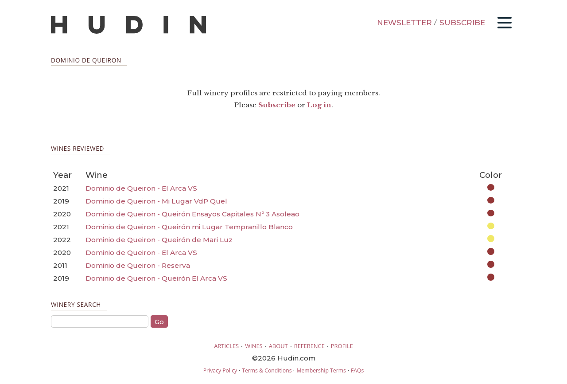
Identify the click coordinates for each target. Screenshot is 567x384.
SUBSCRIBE (462, 22)
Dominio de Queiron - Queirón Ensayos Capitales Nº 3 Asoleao (192, 214)
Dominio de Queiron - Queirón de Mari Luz (159, 239)
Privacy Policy (220, 370)
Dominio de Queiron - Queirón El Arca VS (156, 278)
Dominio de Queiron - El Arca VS (141, 188)
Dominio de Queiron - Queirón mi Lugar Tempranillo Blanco (189, 227)
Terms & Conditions (266, 370)
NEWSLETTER (404, 22)
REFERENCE (309, 346)
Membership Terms (321, 370)
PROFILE (342, 346)
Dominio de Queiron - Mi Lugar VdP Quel (156, 201)
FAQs (357, 370)
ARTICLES (226, 346)
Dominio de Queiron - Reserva (137, 265)
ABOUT (278, 346)
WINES (254, 346)
